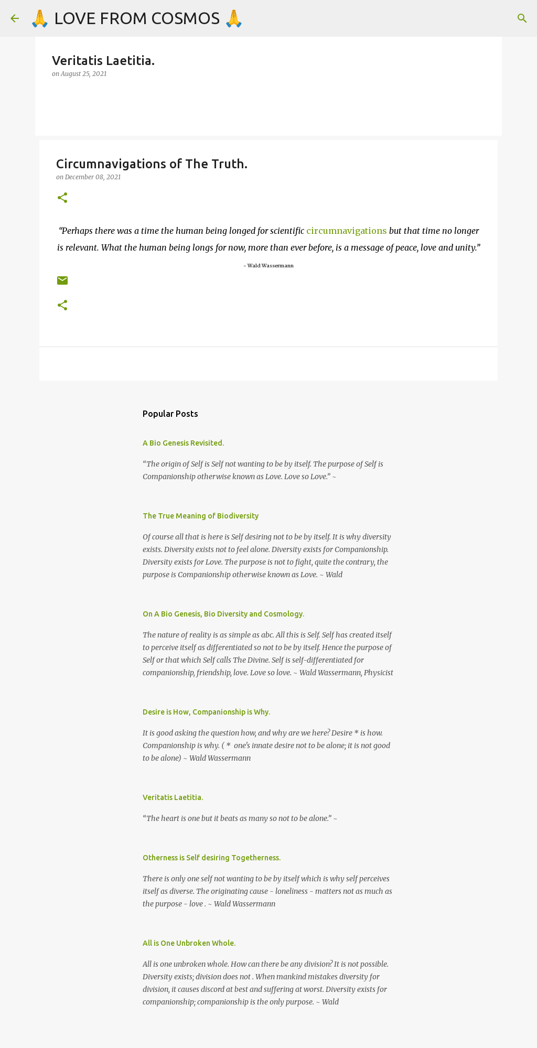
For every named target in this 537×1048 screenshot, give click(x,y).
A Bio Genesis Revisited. (183, 443)
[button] (62, 198)
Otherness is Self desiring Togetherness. (212, 857)
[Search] (522, 18)
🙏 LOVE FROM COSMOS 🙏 (136, 17)
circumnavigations (346, 230)
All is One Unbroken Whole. (189, 943)
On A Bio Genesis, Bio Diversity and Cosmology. (223, 614)
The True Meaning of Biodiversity (201, 516)
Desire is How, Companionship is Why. (206, 712)
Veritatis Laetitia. (173, 797)
